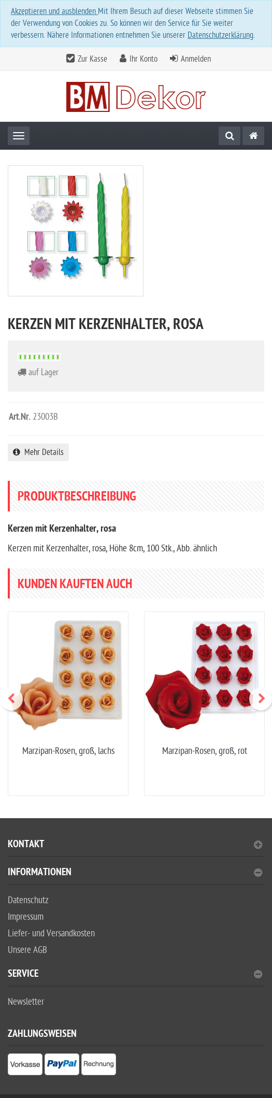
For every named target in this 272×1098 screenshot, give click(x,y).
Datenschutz (28, 900)
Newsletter (26, 1001)
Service (135, 974)
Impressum (26, 916)
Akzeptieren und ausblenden (54, 11)
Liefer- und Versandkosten (51, 933)
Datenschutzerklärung (220, 35)
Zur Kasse (92, 59)
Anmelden (196, 59)
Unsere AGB (27, 950)
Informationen (135, 873)
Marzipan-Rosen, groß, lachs (68, 751)
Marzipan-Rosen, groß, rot (204, 751)
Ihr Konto (144, 59)
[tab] (136, 848)
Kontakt (135, 845)
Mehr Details (38, 452)
